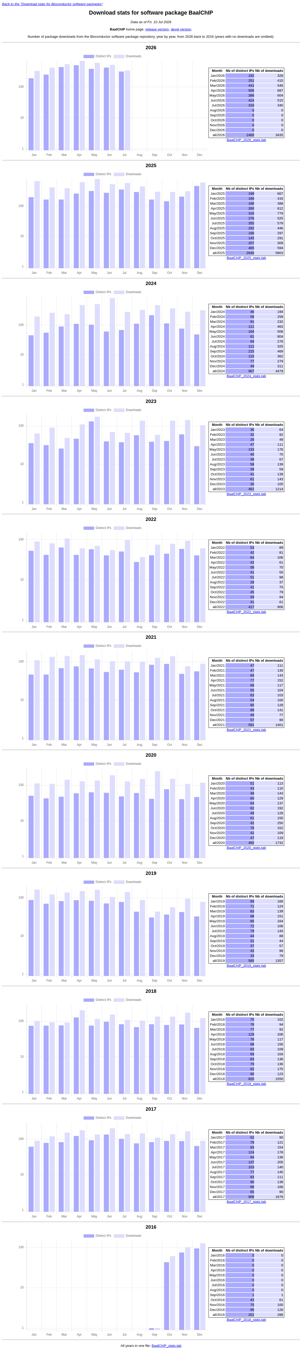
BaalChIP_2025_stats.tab (246, 258)
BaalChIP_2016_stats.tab (246, 1320)
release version (157, 29)
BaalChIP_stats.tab (166, 1346)
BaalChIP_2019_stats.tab (246, 966)
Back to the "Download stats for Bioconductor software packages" (52, 4)
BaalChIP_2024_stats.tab (246, 376)
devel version (181, 29)
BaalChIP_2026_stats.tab (246, 140)
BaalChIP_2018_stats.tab (246, 1084)
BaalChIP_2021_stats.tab (246, 730)
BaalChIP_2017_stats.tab (246, 1202)
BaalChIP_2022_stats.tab (246, 612)
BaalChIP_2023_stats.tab (246, 494)
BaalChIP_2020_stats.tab (246, 848)
